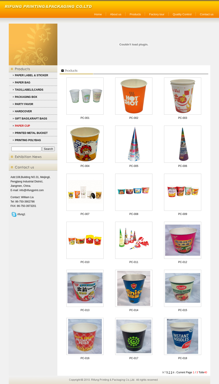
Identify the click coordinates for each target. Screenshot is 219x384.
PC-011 (133, 262)
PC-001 (85, 117)
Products (135, 14)
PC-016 (85, 358)
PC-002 (133, 117)
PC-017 (133, 358)
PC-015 (182, 310)
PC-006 (182, 166)
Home (98, 14)
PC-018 (182, 358)
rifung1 (21, 214)
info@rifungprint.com (31, 190)
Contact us (207, 14)
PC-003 (182, 117)
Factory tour (156, 14)
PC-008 (133, 214)
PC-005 (133, 166)
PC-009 (182, 214)
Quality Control (182, 14)
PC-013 (85, 310)
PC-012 (182, 262)
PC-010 (85, 262)
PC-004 (85, 166)
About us (115, 14)
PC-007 (85, 214)
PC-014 (133, 310)
